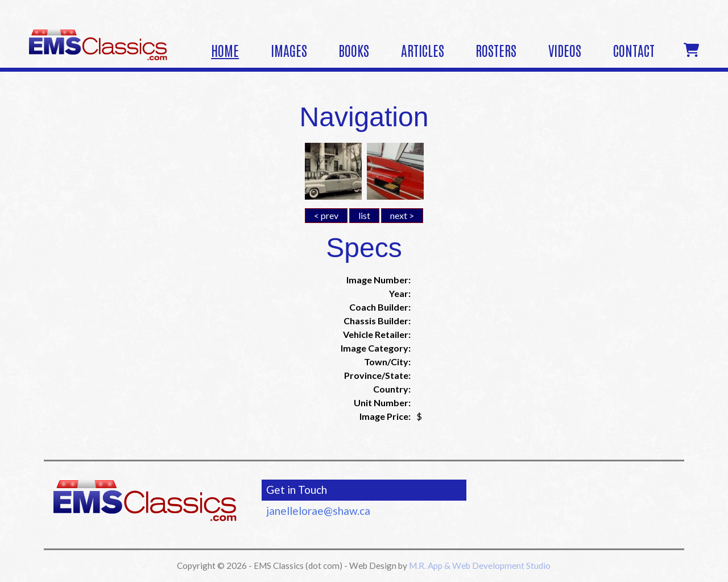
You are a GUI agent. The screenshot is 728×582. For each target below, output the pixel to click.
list (364, 215)
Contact (634, 50)
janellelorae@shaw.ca (318, 510)
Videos (564, 50)
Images (289, 50)
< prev (326, 215)
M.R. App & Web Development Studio (480, 565)
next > (402, 215)
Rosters (495, 50)
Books (353, 50)
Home (225, 50)
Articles (422, 50)
